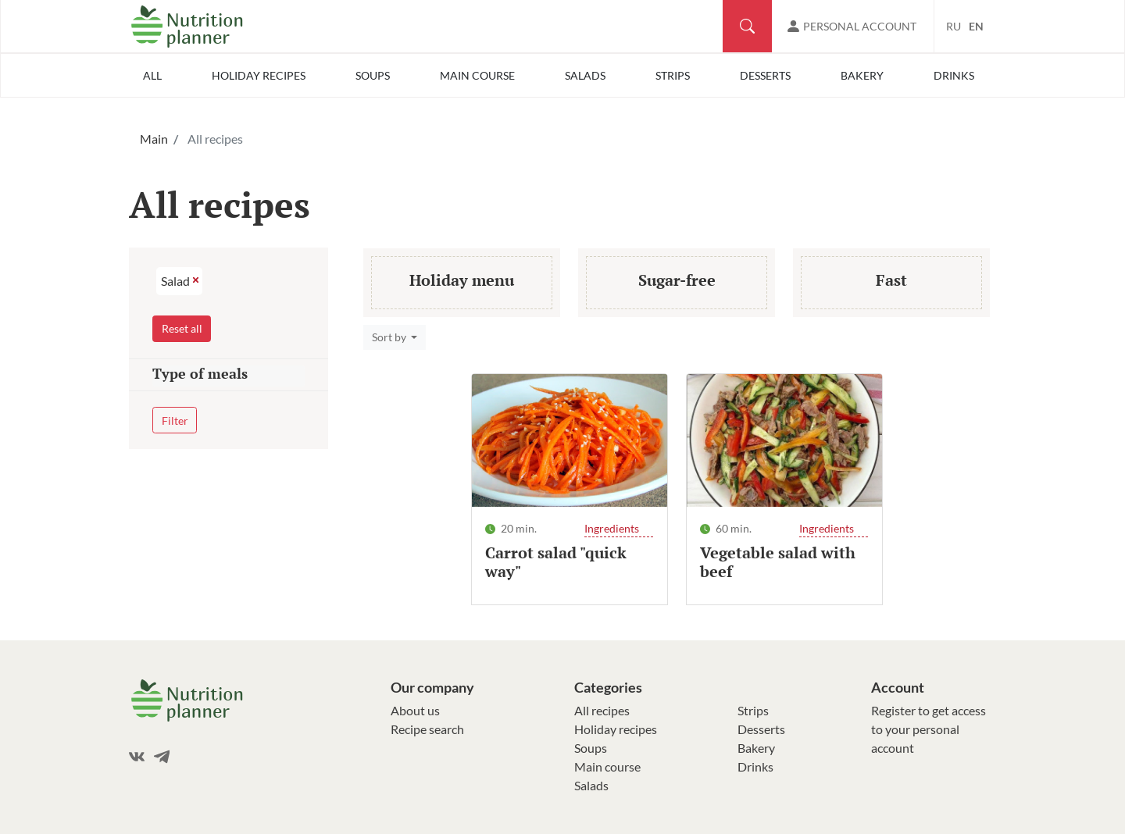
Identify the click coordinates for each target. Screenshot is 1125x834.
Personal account (859, 26)
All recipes (602, 710)
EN (976, 26)
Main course (477, 75)
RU (953, 26)
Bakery (862, 75)
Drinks (954, 75)
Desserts (765, 75)
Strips (672, 75)
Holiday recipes (258, 75)
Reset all (182, 328)
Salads (585, 75)
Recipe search (427, 729)
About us (415, 710)
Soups (372, 75)
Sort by (390, 337)
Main (154, 138)
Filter (175, 420)
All (152, 75)
